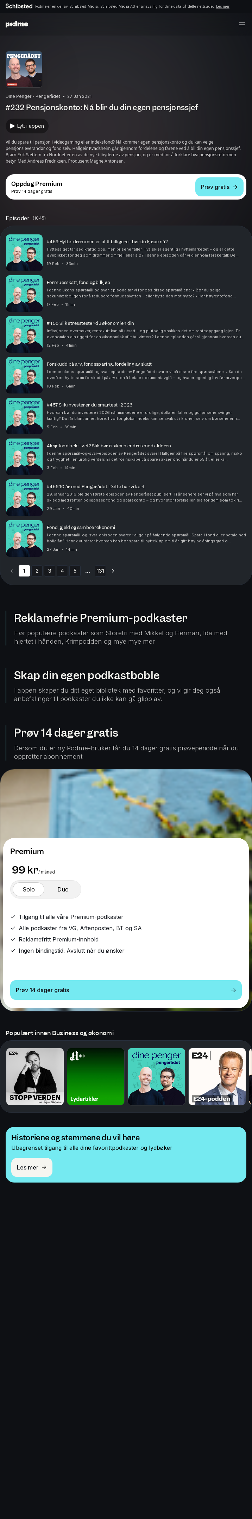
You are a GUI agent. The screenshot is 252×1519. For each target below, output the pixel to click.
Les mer (222, 6)
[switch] (28, 889)
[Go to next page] (113, 570)
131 (100, 571)
